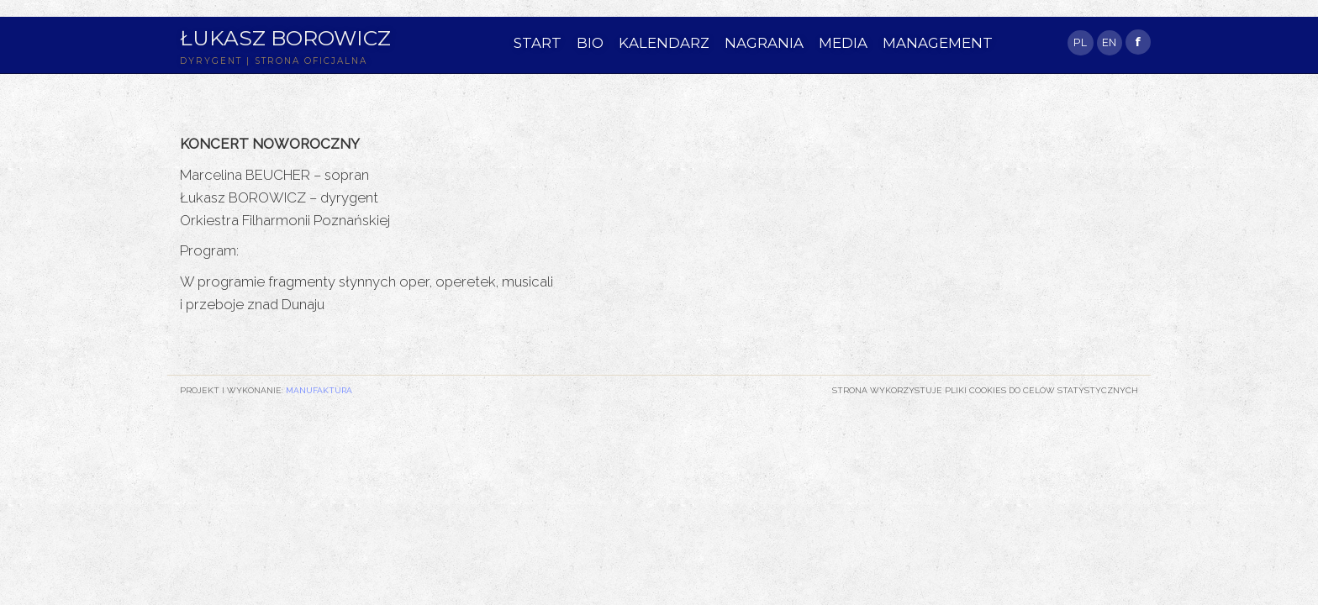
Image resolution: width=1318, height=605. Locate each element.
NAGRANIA (764, 42)
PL (1080, 42)
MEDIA (843, 42)
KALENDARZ (664, 42)
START (537, 42)
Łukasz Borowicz (285, 37)
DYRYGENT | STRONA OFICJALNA (273, 60)
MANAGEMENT (938, 42)
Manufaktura (319, 390)
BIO (590, 42)
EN (1109, 42)
